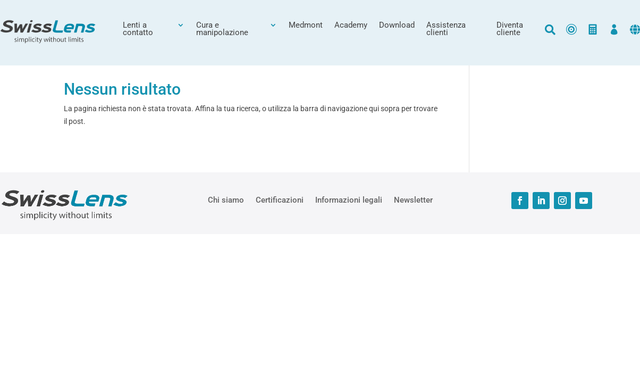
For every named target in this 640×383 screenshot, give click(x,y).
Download (397, 25)
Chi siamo (226, 199)
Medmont (306, 25)
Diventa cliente (509, 29)
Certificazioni (280, 199)
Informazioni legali (348, 199)
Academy (350, 25)
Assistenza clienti (446, 29)
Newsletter (413, 199)
